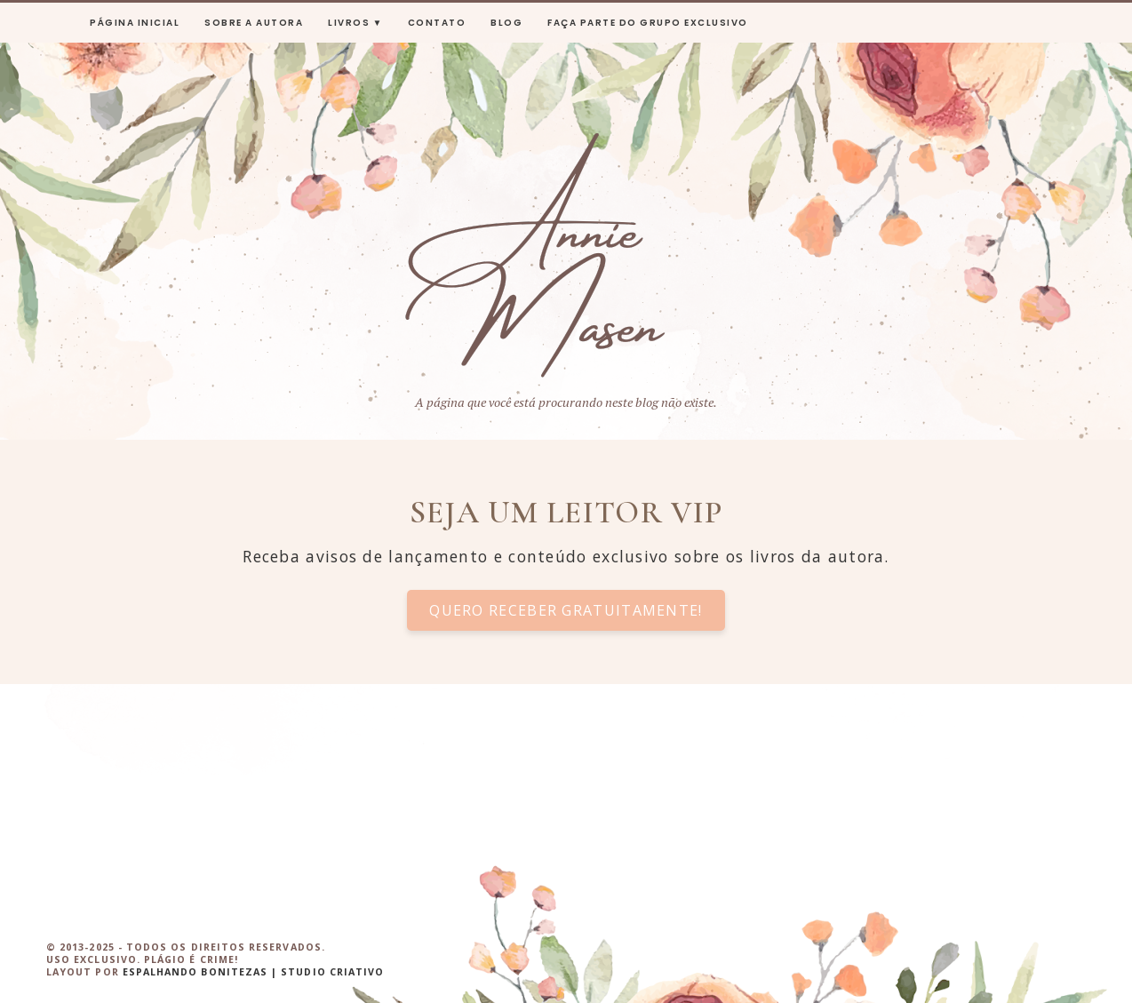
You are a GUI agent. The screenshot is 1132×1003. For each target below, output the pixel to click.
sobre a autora (253, 22)
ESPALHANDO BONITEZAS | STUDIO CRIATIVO (254, 972)
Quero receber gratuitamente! (565, 610)
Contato (437, 22)
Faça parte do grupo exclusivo (647, 22)
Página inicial (134, 22)
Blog (506, 22)
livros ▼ (355, 22)
